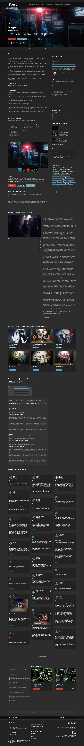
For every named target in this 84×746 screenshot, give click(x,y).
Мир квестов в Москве (13, 717)
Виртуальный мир (70, 189)
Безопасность (54, 65)
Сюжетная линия (11, 244)
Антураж (10, 238)
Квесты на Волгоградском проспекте (17, 690)
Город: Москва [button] (67, 4)
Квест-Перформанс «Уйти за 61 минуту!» (18, 695)
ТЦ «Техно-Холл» (56, 85)
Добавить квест (34, 736)
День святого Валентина (57, 179)
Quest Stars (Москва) (15, 30)
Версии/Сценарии (53, 48)
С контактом (55, 185)
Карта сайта (33, 738)
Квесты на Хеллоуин (69, 177)
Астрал (60, 126)
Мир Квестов (27, 212)
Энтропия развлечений (39, 344)
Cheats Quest (13, 344)
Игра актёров (11, 247)
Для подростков (63, 171)
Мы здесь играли (32, 39)
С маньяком (70, 183)
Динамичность (11, 241)
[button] (47, 143)
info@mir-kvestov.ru (34, 182)
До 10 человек (60, 191)
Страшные (54, 167)
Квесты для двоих (13, 682)
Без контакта (61, 185)
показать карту (57, 83)
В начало (61, 717)
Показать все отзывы (42, 656)
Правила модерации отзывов (36, 724)
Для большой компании (62, 167)
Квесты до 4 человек (14, 679)
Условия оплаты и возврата (36, 729)
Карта (61, 4)
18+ (53, 183)
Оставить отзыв (21, 185)
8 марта (65, 179)
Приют (60, 138)
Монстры (54, 191)
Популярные (55, 169)
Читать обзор (46, 317)
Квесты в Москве (13, 666)
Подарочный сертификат (65, 173)
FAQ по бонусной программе (36, 731)
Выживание (71, 187)
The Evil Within (59, 684)
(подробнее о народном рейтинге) (14, 382)
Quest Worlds (59, 366)
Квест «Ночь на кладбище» (15, 697)
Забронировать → (12, 137)
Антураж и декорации (55, 61)
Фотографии (44, 48)
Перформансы (65, 181)
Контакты (24, 48)
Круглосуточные (56, 173)
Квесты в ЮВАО (12, 700)
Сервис (53, 63)
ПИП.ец (35, 366)
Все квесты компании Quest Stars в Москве (18, 669)
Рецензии (30, 48)
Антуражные (70, 167)
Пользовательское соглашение (37, 726)
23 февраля (71, 179)
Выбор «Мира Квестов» (57, 175)
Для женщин (61, 177)
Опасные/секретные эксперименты (59, 189)
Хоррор (54, 181)
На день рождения (66, 175)
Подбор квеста (32, 4)
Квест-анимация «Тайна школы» (16, 692)
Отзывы (37, 48)
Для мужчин (55, 177)
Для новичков (67, 169)
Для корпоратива (56, 171)
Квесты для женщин (13, 674)
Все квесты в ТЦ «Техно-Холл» (16, 672)
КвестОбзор (59, 344)
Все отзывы (72, 149)
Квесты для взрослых (14, 677)
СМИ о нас (33, 733)
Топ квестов (59, 181)
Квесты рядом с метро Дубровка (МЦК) (17, 684)
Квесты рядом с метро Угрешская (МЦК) (17, 687)
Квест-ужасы (72, 181)
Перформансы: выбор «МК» (61, 183)
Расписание (17, 48)
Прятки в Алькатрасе (64, 132)
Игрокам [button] (57, 4)
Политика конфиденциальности (37, 728)
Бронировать (12, 39)
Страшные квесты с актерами (58, 187)
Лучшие (66, 187)
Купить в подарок (22, 39)
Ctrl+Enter (38, 722)
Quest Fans (12, 366)
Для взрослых (70, 171)
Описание (10, 48)
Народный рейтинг (55, 68)
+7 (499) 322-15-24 (57, 87)
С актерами (61, 169)
